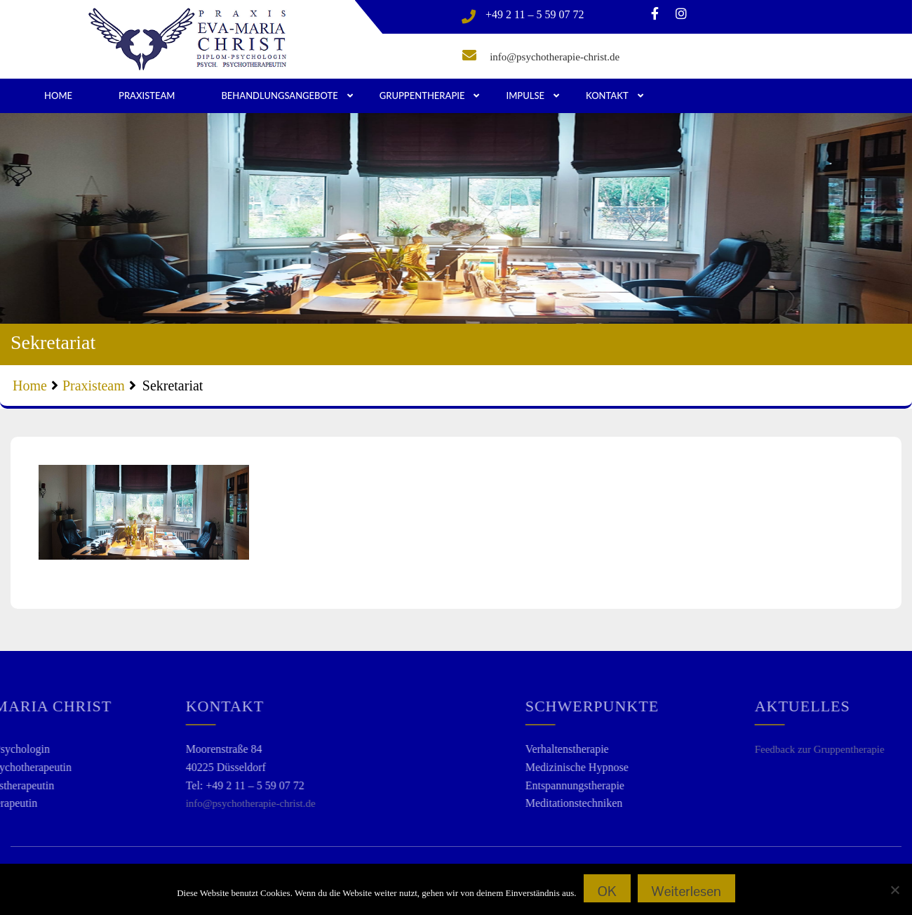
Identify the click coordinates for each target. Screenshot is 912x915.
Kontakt (607, 95)
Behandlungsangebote (279, 95)
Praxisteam (147, 95)
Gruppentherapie (422, 95)
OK (607, 891)
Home (58, 95)
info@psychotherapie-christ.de (554, 56)
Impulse (525, 95)
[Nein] (894, 890)
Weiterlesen (686, 891)
